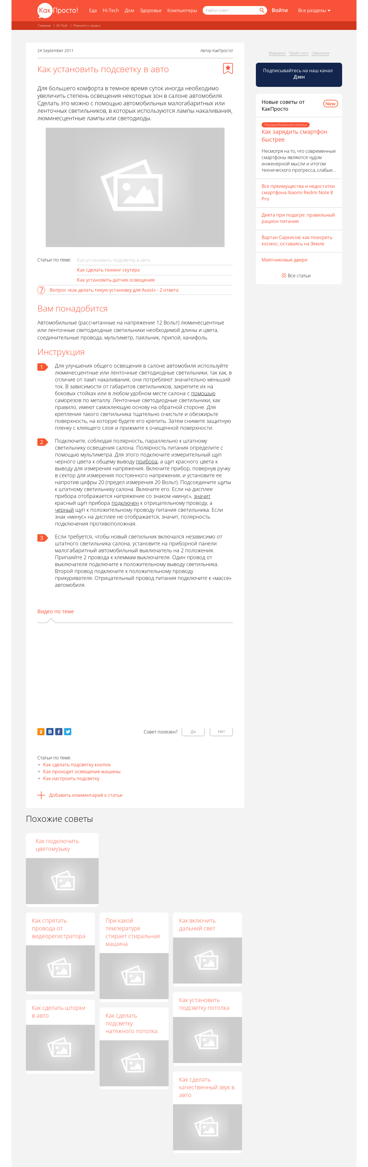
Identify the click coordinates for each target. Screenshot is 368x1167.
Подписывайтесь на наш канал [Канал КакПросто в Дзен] (298, 73)
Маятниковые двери (284, 260)
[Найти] (261, 10)
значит (202, 495)
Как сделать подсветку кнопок (77, 764)
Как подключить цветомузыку (200, 845)
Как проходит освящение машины (81, 771)
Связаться (320, 53)
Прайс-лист (299, 53)
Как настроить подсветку (71, 778)
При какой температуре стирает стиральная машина (132, 932)
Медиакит (277, 53)
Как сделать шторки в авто (58, 1011)
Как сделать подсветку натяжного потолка (131, 1023)
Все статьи (299, 275)
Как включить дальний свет (197, 924)
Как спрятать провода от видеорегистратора (58, 928)
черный (64, 509)
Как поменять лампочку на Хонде (131, 845)
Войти (280, 10)
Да (193, 731)
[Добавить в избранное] (228, 68)
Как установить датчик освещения (116, 280)
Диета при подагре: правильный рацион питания (298, 218)
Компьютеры (182, 10)
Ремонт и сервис (86, 25)
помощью (203, 393)
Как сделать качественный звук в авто (206, 1087)
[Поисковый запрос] (235, 10)
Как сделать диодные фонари (60, 845)
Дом (129, 10)
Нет (221, 731)
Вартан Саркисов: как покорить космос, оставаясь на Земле (297, 240)
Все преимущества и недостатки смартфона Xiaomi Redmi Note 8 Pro (298, 192)
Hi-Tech (111, 10)
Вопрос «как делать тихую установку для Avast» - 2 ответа (114, 290)
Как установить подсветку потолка (204, 1003)
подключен (125, 502)
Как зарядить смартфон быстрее (294, 135)
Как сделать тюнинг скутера (108, 270)
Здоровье (151, 10)
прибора (147, 461)
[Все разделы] (314, 10)
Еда (93, 10)
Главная (44, 25)
